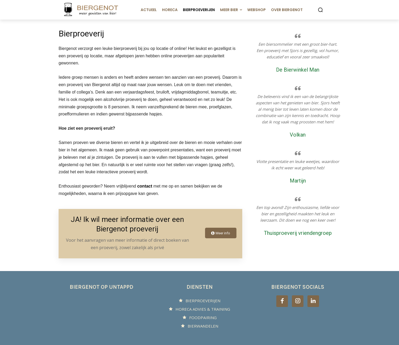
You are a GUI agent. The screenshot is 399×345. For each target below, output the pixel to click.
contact (144, 186)
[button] (320, 9)
